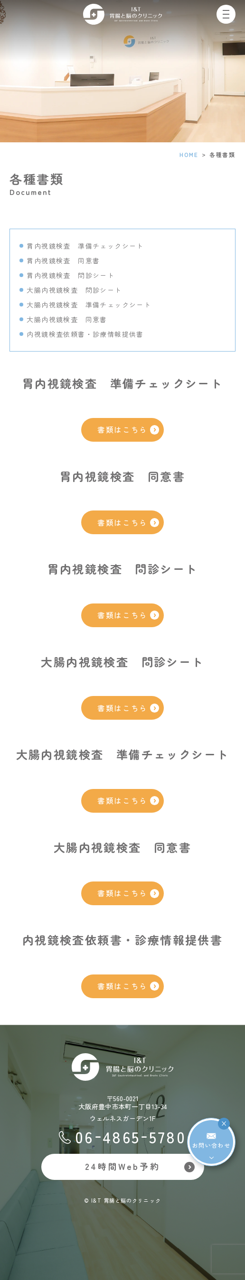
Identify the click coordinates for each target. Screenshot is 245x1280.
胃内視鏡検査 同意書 (63, 260)
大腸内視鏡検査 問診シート (74, 290)
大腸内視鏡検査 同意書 (67, 319)
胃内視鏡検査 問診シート (70, 275)
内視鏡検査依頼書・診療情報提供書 (85, 334)
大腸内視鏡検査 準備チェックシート (89, 304)
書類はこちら (128, 429)
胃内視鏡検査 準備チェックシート (85, 245)
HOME (188, 154)
